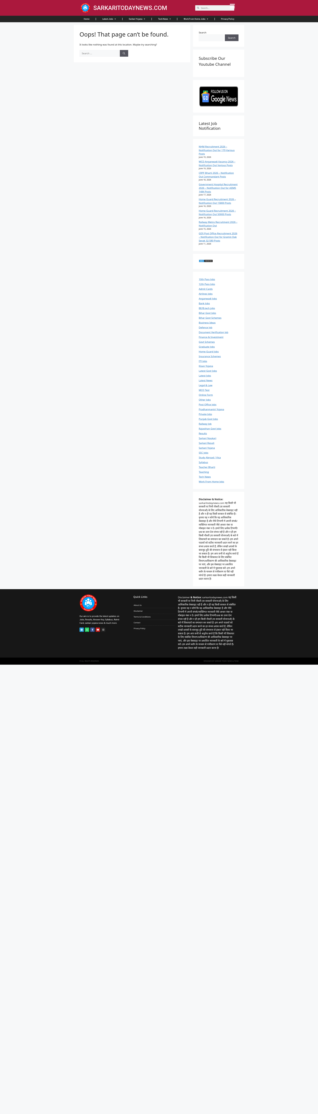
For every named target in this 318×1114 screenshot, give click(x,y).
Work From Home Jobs (196, 19)
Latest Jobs (109, 19)
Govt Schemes (207, 342)
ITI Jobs (203, 361)
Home (86, 19)
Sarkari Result (206, 443)
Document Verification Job (213, 332)
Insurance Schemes (210, 356)
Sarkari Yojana (137, 19)
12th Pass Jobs (207, 284)
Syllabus (203, 462)
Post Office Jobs (207, 404)
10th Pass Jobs (207, 279)
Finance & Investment (211, 337)
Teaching (204, 472)
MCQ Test (204, 390)
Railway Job (205, 423)
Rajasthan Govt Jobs (210, 428)
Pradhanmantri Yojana (211, 409)
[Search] (124, 53)
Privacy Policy (227, 19)
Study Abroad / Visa (210, 457)
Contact (137, 622)
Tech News (164, 19)
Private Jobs (205, 414)
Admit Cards (206, 289)
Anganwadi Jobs (208, 298)
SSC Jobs (203, 452)
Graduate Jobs (207, 346)
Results (203, 433)
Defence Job (205, 327)
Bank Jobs (204, 303)
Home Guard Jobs (209, 351)
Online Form (206, 395)
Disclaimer (138, 611)
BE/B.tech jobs (207, 308)
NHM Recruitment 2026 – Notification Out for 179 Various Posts (217, 150)
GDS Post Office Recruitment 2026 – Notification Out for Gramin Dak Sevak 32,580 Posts (218, 237)
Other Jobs (205, 399)
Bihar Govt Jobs (207, 313)
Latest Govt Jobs (208, 370)
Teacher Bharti (207, 467)
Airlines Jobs (206, 293)
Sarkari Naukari (207, 438)
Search (202, 32)
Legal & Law (205, 385)
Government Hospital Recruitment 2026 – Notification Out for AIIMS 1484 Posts (218, 188)
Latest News (206, 380)
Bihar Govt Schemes (210, 317)
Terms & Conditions (142, 617)
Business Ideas (207, 322)
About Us (138, 605)
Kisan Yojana (206, 366)
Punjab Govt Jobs (208, 419)
